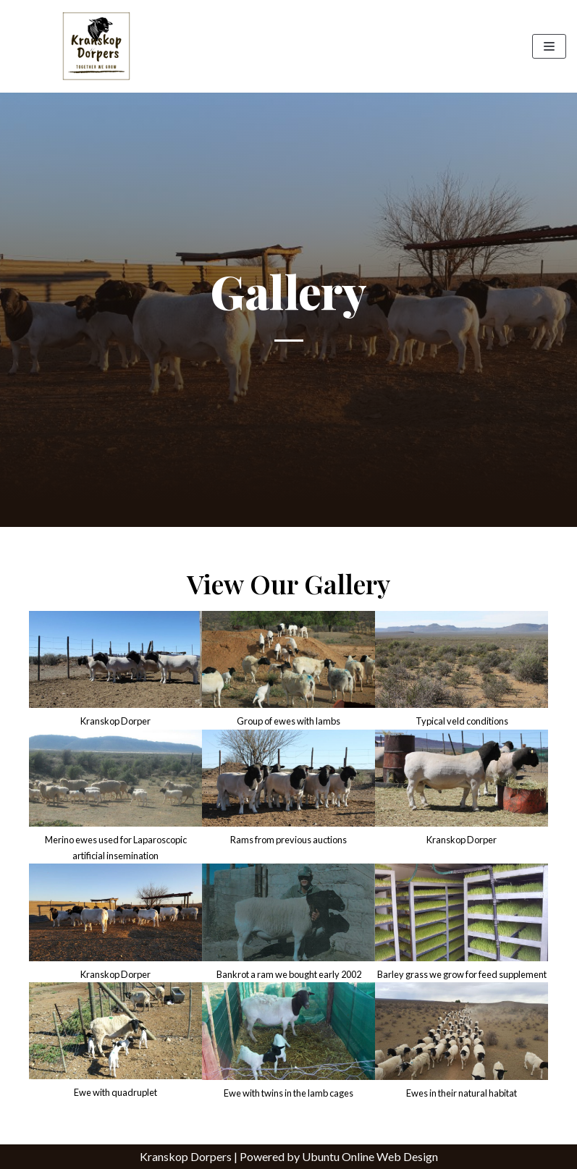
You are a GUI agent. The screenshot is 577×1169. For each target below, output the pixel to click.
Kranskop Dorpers (186, 1156)
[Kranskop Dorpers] (96, 46)
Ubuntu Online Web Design (370, 1156)
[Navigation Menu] (549, 46)
